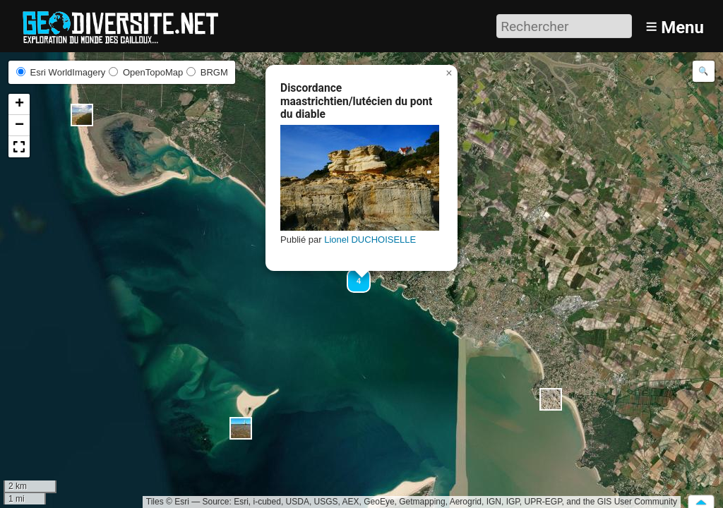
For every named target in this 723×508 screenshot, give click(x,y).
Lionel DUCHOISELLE (370, 239)
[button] (82, 115)
